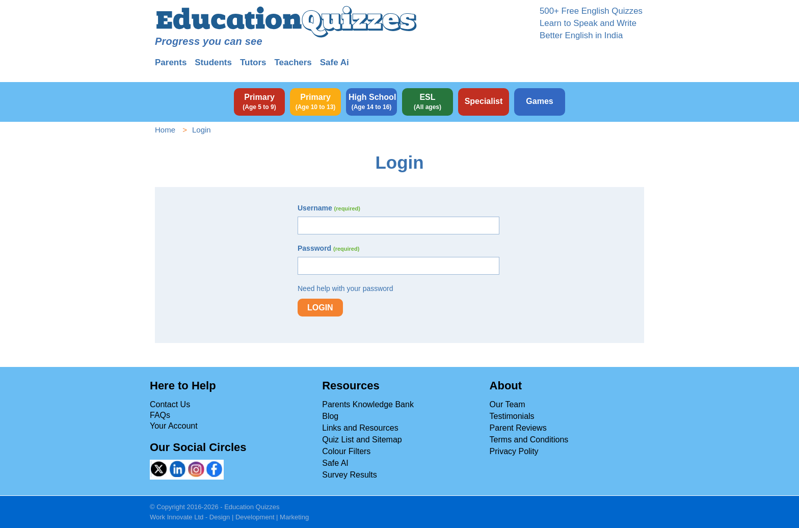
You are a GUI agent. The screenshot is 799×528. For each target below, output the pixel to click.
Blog (330, 416)
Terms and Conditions (529, 439)
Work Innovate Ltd (176, 517)
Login (320, 307)
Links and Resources (360, 428)
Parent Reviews (518, 428)
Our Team (507, 404)
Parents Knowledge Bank (368, 404)
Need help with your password (345, 288)
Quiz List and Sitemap (362, 439)
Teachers (292, 62)
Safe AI (335, 463)
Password (328, 248)
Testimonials (512, 416)
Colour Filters (346, 451)
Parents (171, 62)
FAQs (160, 415)
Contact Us (170, 404)
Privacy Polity (514, 451)
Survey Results (349, 474)
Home (165, 129)
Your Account (174, 425)
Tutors (253, 62)
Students (213, 62)
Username (329, 208)
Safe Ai (334, 62)
